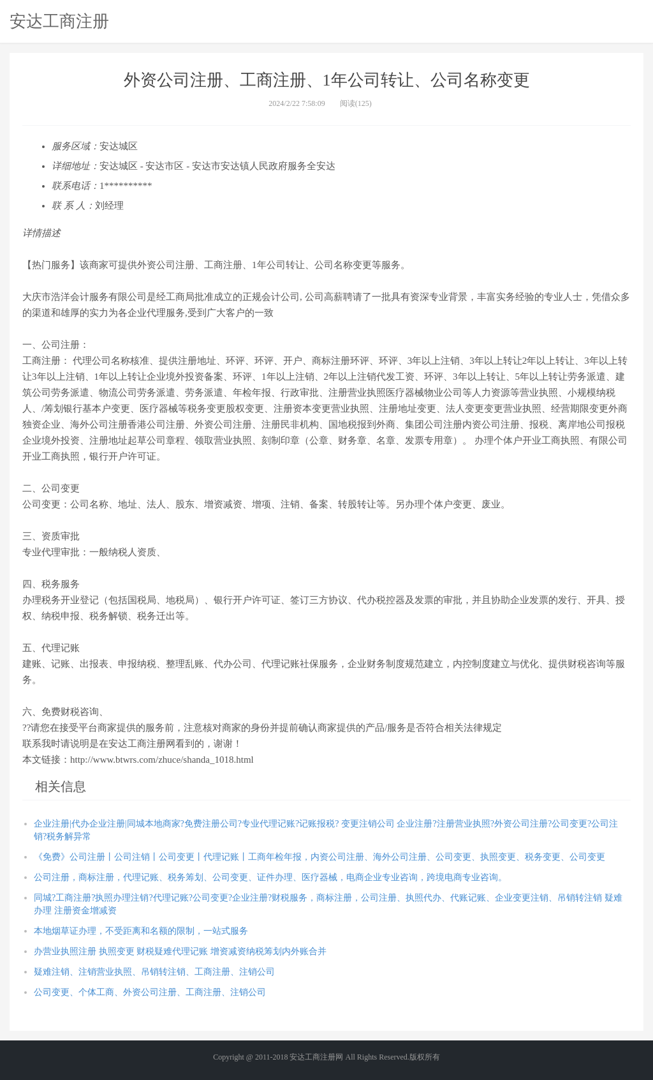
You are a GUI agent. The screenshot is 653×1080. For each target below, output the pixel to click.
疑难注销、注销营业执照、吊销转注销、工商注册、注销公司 (154, 972)
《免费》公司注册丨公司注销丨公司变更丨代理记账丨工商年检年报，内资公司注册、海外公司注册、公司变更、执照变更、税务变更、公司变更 (319, 857)
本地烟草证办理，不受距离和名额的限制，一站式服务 (141, 931)
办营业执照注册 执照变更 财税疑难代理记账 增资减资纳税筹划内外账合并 (180, 951)
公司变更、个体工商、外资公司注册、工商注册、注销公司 (150, 992)
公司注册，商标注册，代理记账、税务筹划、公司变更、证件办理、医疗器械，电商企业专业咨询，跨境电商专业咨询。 (270, 877)
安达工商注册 (59, 21)
